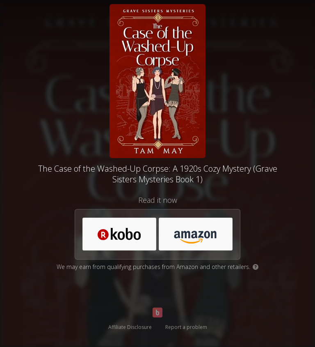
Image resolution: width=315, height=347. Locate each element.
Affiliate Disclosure (130, 327)
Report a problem (186, 327)
